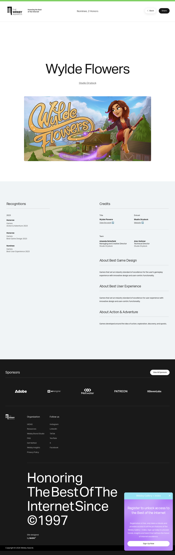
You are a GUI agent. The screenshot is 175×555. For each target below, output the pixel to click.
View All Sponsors (160, 372)
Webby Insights (33, 448)
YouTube (53, 438)
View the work (105, 223)
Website (137, 223)
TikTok (52, 434)
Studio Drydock (87, 83)
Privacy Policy (33, 452)
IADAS (30, 424)
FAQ (29, 438)
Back (150, 10)
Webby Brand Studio (35, 434)
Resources (31, 429)
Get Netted (31, 443)
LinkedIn (53, 429)
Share (164, 11)
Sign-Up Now (148, 544)
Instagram (54, 424)
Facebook (54, 448)
